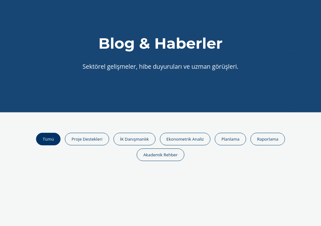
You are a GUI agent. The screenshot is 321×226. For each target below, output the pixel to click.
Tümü (48, 139)
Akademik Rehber (160, 155)
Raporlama (267, 139)
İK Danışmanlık (134, 139)
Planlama (230, 139)
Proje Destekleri (86, 139)
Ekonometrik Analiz (185, 139)
